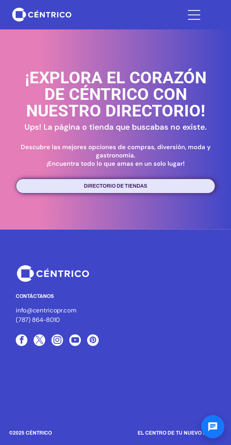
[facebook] (21, 341)
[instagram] (57, 341)
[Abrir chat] (212, 426)
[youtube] (75, 341)
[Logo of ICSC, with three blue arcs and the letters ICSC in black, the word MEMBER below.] (41, 373)
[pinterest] (93, 341)
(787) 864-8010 (38, 320)
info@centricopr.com (46, 310)
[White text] (93, 373)
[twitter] (39, 341)
